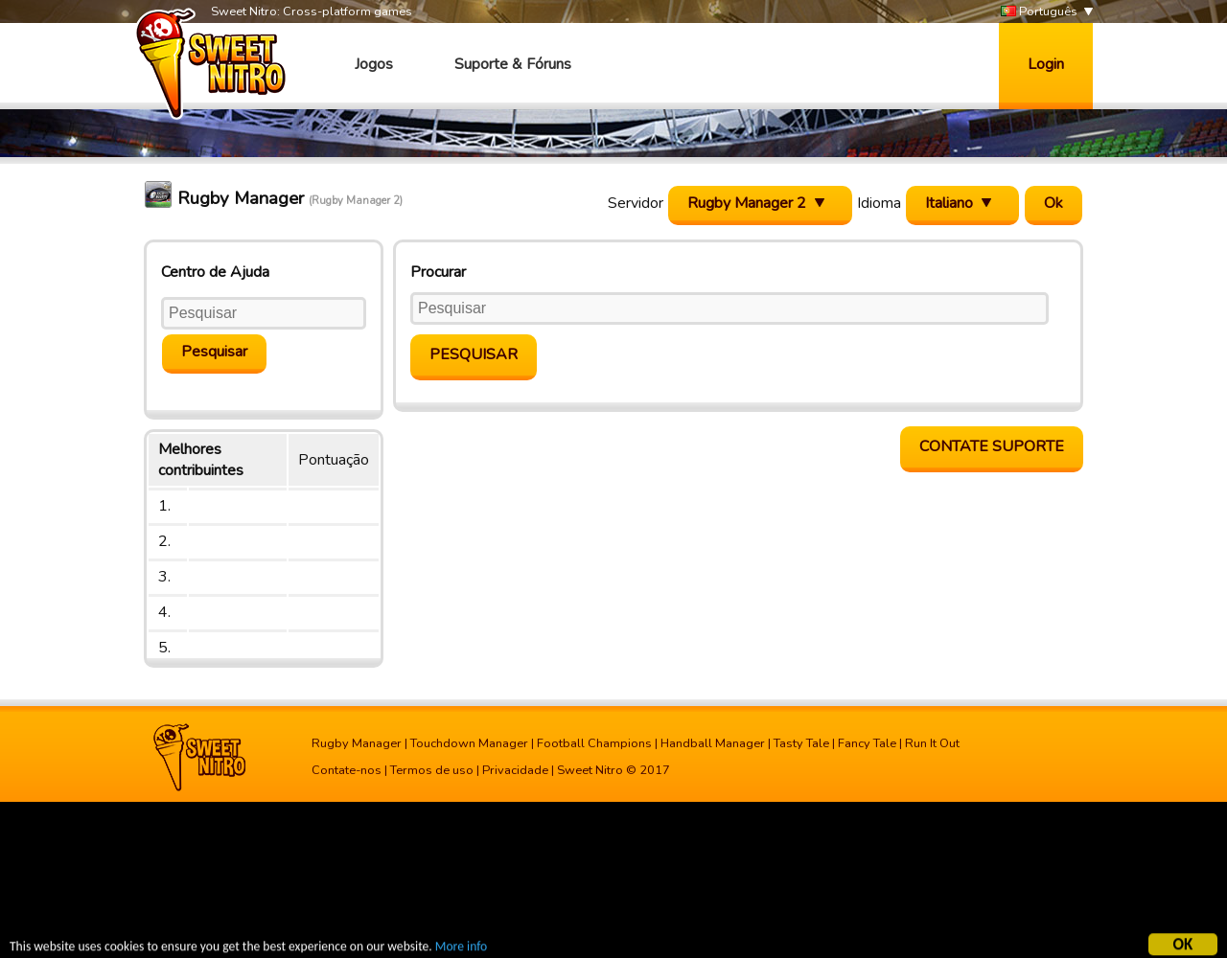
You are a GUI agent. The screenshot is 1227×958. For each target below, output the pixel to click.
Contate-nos (347, 770)
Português (1039, 12)
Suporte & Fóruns (512, 64)
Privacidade (515, 770)
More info (461, 948)
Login (1046, 64)
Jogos (374, 64)
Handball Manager (712, 743)
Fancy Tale (867, 743)
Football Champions (594, 743)
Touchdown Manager (469, 743)
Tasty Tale (801, 743)
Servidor (635, 203)
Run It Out (932, 743)
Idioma (879, 203)
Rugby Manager (357, 743)
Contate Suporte (991, 446)
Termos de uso (432, 770)
